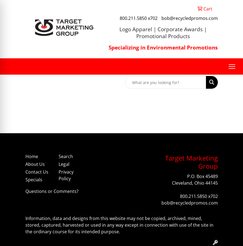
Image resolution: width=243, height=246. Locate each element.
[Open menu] (231, 66)
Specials (33, 180)
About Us (35, 164)
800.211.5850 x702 (139, 18)
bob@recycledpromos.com (189, 18)
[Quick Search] (165, 82)
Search (66, 156)
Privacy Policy (66, 175)
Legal (64, 164)
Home (31, 156)
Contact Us (36, 172)
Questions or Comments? (52, 191)
